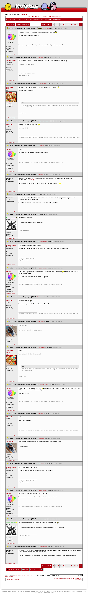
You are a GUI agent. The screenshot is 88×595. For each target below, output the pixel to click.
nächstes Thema (36, 569)
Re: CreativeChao (41, 83)
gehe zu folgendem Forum (43, 575)
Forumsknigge (56, 17)
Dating (73, 591)
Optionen (10, 24)
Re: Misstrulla (40, 145)
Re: (38, 194)
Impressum (47, 592)
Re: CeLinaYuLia (41, 347)
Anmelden (24, 14)
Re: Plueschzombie (42, 241)
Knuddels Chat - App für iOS (37, 591)
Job (52, 592)
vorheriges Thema (13, 569)
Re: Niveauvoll (46, 28)
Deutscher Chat (6, 591)
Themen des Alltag (24, 19)
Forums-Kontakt (59, 578)
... (68, 24)
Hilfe (50, 17)
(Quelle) (31, 180)
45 (75, 24)
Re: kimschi (40, 57)
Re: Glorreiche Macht (42, 121)
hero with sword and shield (25, 575)
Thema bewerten (23, 24)
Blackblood (16, 575)
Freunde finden (51, 591)
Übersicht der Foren (33, 17)
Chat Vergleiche (38, 592)
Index (25, 569)
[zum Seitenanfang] (10, 54)
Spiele (69, 591)
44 (71, 24)
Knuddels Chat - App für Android (20, 591)
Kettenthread (35, 19)
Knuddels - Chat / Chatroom (71, 578)
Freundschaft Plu (61, 591)
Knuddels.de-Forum (11, 19)
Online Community (81, 591)
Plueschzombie (9, 576)
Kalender (44, 17)
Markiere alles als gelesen (13, 579)
